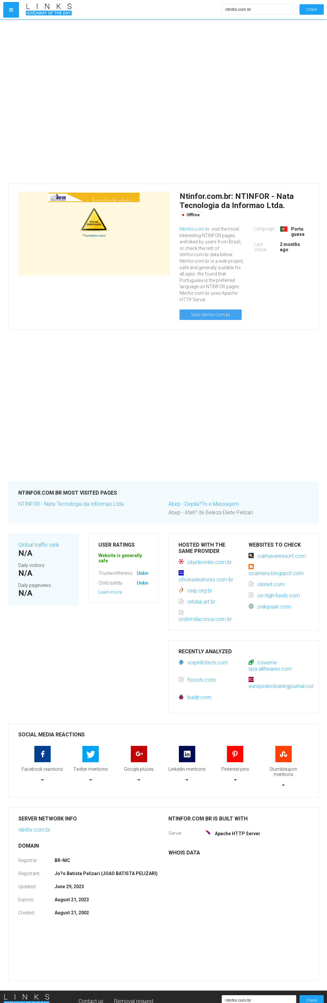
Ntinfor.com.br (195, 229)
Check (311, 9)
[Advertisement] (77, 101)
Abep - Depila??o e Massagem (203, 504)
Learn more (110, 592)
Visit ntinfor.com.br (210, 314)
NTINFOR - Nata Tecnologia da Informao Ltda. (71, 504)
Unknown (147, 573)
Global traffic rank (38, 545)
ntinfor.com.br (34, 830)
